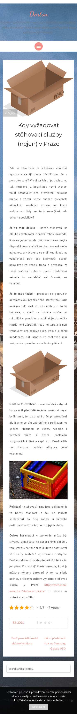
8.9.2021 (18, 622)
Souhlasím (38, 706)
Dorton (38, 14)
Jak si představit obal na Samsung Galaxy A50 (55, 643)
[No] (72, 701)
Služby (10, 113)
